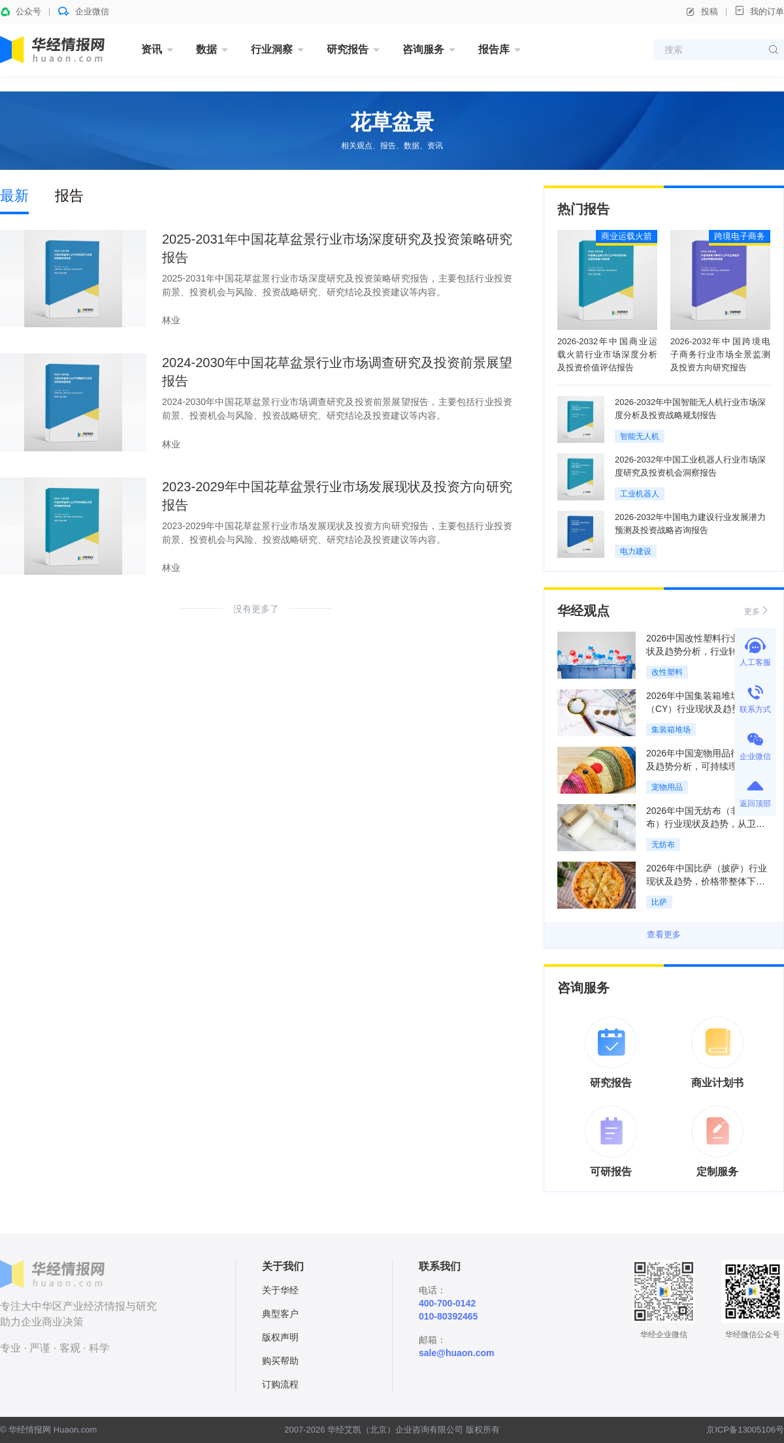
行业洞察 (272, 49)
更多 (757, 610)
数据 (206, 49)
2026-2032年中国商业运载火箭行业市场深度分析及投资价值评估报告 (607, 354)
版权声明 (280, 1337)
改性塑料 (667, 672)
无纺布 (663, 844)
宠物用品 (667, 787)
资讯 (151, 49)
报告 (69, 195)
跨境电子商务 (739, 236)
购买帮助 (280, 1360)
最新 (14, 195)
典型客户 (280, 1313)
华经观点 (583, 611)
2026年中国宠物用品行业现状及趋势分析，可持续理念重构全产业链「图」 (706, 766)
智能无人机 (639, 436)
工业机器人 (639, 493)
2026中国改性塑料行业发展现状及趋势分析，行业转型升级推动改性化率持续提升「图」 (706, 651)
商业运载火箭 (626, 236)
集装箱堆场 (671, 729)
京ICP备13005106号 (745, 1430)
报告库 (494, 49)
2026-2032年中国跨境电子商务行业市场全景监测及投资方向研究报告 (720, 354)
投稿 (701, 12)
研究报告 (347, 49)
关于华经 (280, 1290)
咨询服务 (423, 49)
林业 (171, 320)
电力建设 (635, 551)
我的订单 (759, 10)
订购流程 (280, 1384)
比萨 (659, 902)
